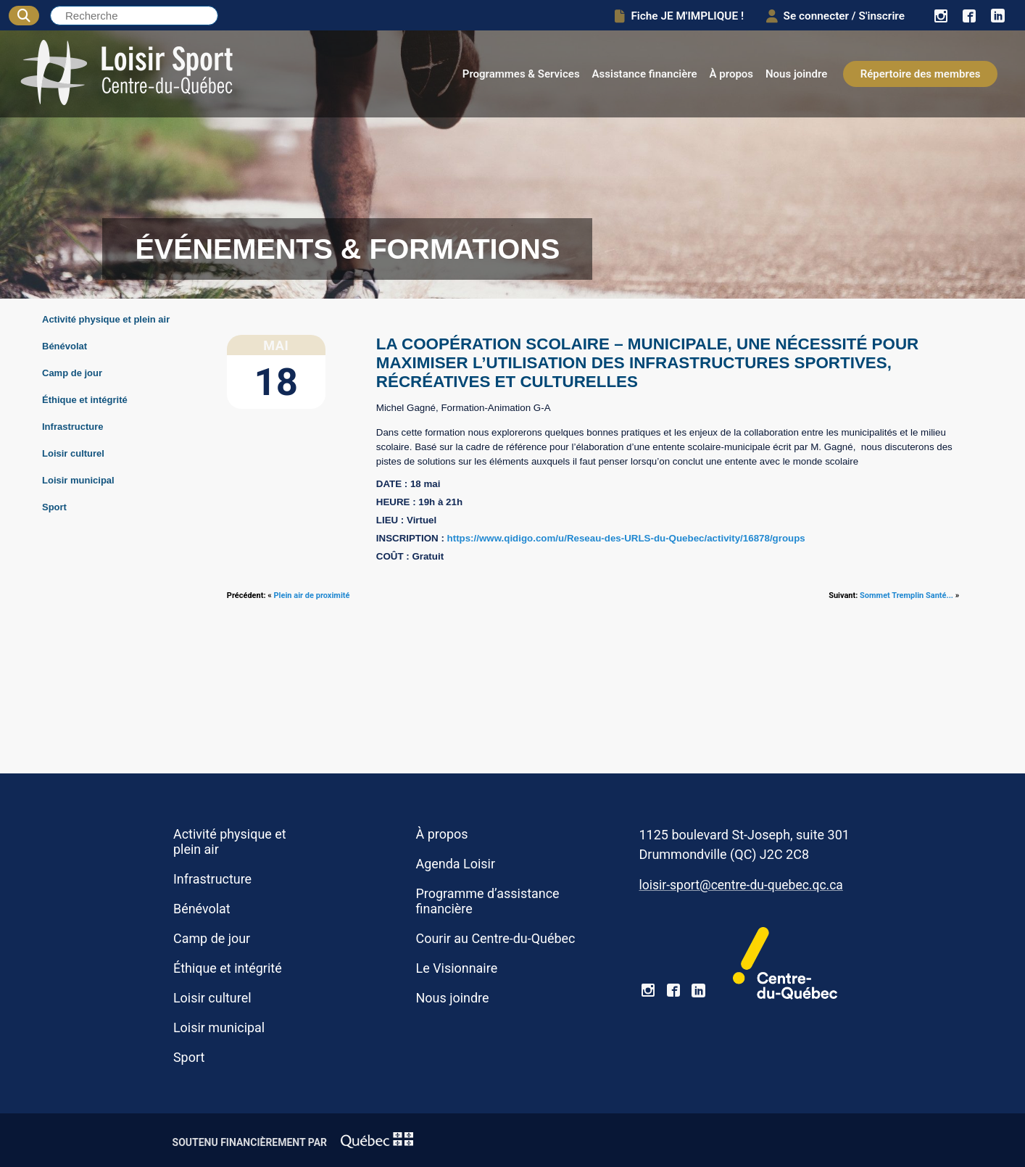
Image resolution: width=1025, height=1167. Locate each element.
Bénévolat (64, 346)
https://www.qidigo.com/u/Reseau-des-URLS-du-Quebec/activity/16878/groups (626, 538)
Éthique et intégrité (85, 399)
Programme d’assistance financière (488, 901)
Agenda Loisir (455, 863)
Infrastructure (73, 426)
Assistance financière (644, 73)
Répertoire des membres (920, 73)
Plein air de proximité (312, 595)
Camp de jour (72, 372)
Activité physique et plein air (106, 319)
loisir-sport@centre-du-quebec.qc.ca (740, 885)
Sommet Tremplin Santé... (906, 595)
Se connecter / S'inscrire (833, 15)
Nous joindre (796, 73)
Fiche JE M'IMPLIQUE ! (674, 15)
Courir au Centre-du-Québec (496, 938)
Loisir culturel (73, 453)
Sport (54, 507)
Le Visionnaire (457, 968)
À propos (732, 73)
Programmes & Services (521, 73)
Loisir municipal (78, 480)
